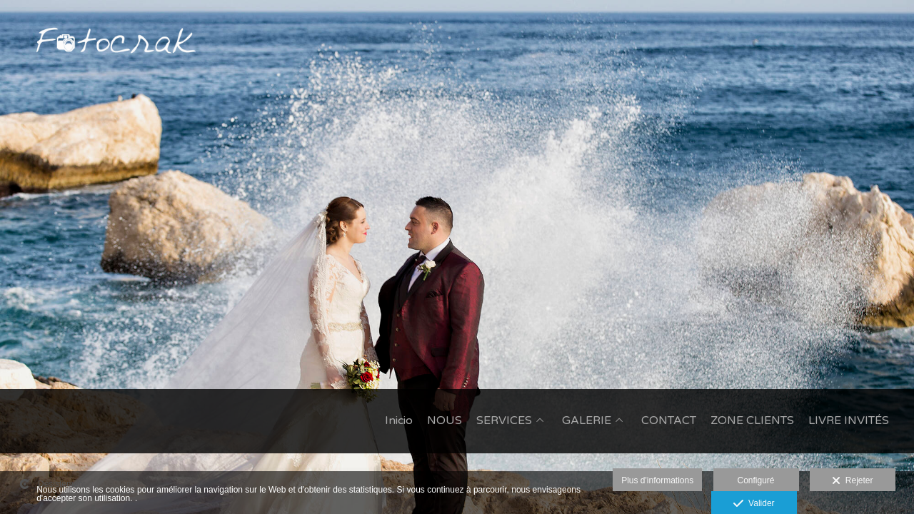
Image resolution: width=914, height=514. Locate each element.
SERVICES (504, 421)
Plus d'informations (657, 480)
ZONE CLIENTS (752, 421)
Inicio (399, 421)
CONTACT (668, 421)
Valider (753, 504)
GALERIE (586, 421)
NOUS (444, 421)
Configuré (756, 480)
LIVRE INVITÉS (848, 421)
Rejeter (852, 481)
